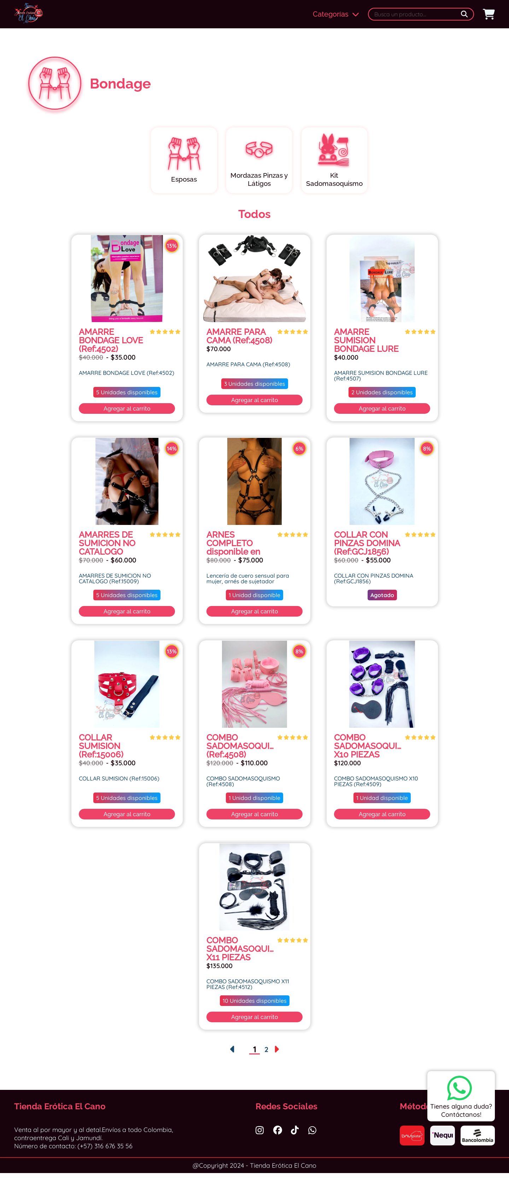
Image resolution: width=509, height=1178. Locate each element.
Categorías (336, 14)
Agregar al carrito (127, 413)
